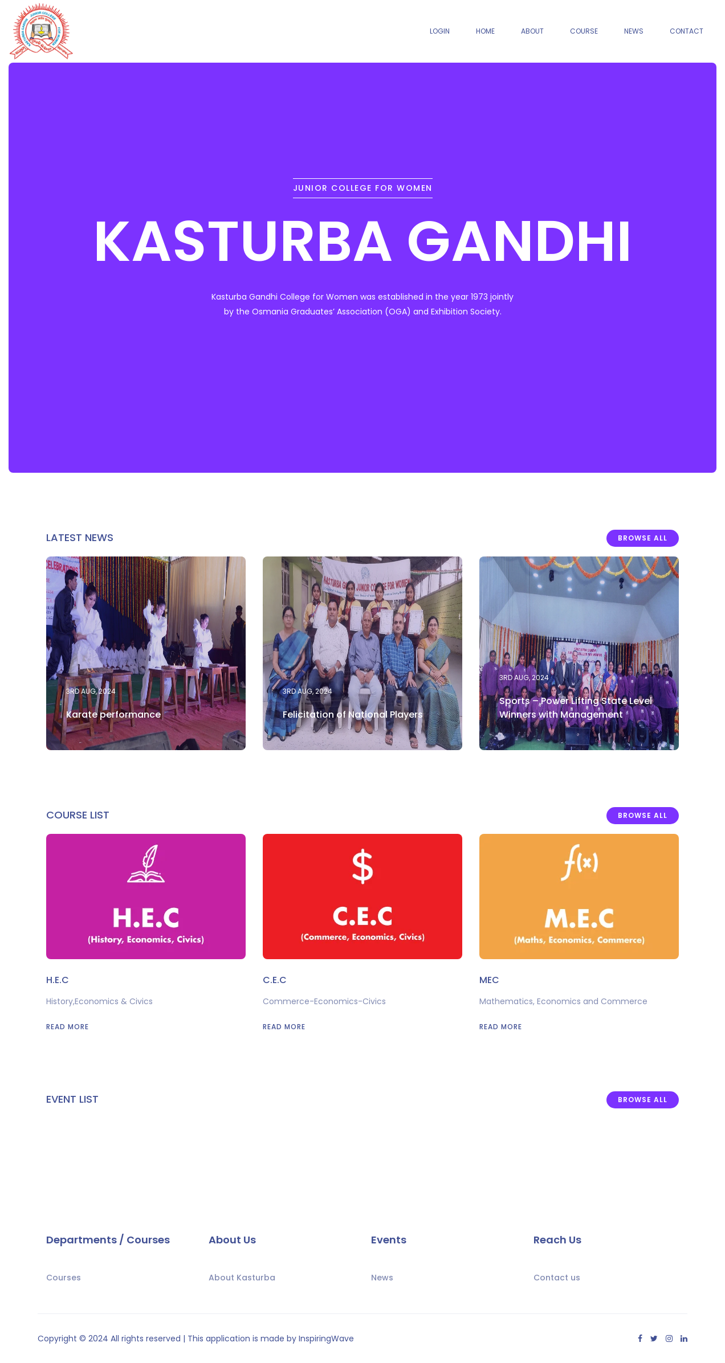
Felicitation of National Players (353, 714)
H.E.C (57, 980)
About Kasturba (242, 1277)
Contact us (556, 1277)
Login (440, 31)
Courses (63, 1277)
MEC (489, 980)
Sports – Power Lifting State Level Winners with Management (575, 707)
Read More (67, 1027)
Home (485, 31)
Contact (686, 31)
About (532, 31)
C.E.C (275, 980)
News (633, 31)
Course (584, 31)
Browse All (642, 538)
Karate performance (113, 714)
